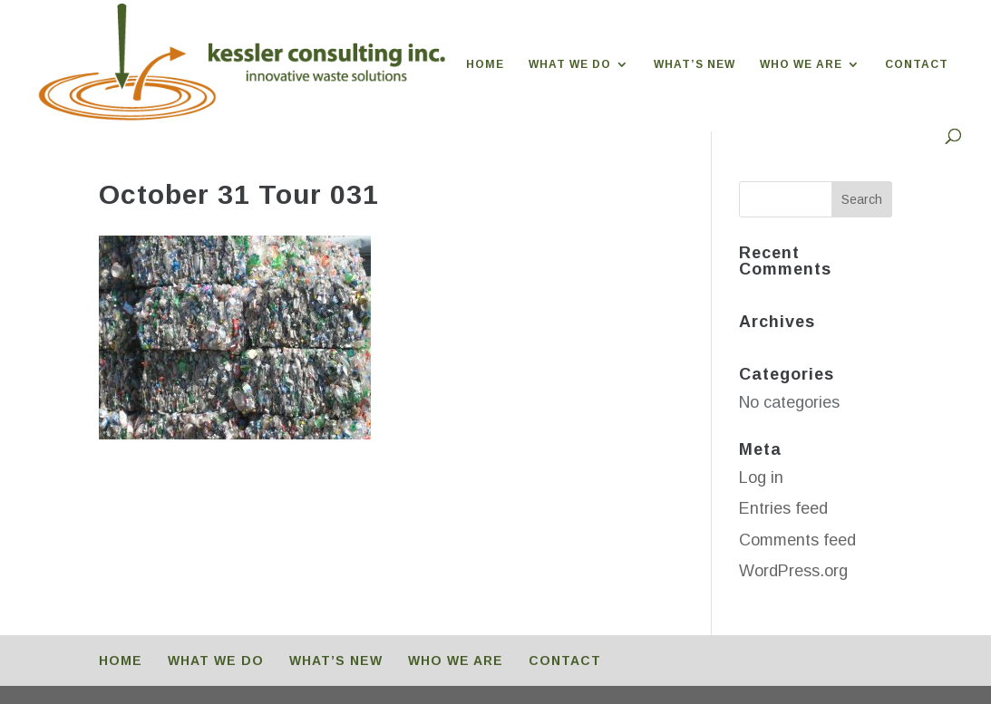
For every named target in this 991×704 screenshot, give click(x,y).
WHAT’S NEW (694, 64)
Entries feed (783, 508)
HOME (485, 64)
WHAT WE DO (570, 64)
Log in (761, 477)
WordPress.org (793, 571)
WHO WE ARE (801, 64)
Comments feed (797, 540)
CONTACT (916, 64)
